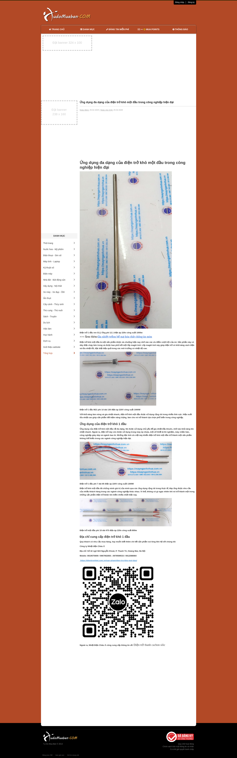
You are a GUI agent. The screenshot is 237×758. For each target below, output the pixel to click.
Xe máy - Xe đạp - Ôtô (59, 292)
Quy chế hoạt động (186, 744)
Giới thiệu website (59, 347)
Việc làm (59, 328)
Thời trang (59, 243)
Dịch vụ (59, 341)
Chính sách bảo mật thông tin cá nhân (178, 746)
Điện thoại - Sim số (59, 255)
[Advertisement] (151, 14)
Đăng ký (191, 2)
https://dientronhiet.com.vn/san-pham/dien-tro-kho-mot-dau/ (108, 560)
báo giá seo (60, 755)
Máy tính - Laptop (59, 261)
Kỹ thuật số (59, 267)
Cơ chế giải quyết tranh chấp (182, 749)
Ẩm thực (59, 298)
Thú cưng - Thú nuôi (59, 310)
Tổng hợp (59, 353)
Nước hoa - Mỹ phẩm (59, 249)
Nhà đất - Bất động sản (59, 280)
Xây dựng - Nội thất (59, 286)
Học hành (59, 335)
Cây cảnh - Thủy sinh (59, 304)
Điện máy (59, 273)
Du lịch (59, 322)
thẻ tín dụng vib (73, 755)
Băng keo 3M (47, 755)
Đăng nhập (179, 2)
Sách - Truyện (59, 316)
